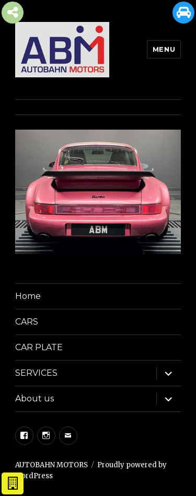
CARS (26, 322)
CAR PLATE (39, 347)
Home (28, 296)
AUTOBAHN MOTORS (51, 464)
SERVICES (36, 373)
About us (34, 398)
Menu (164, 49)
